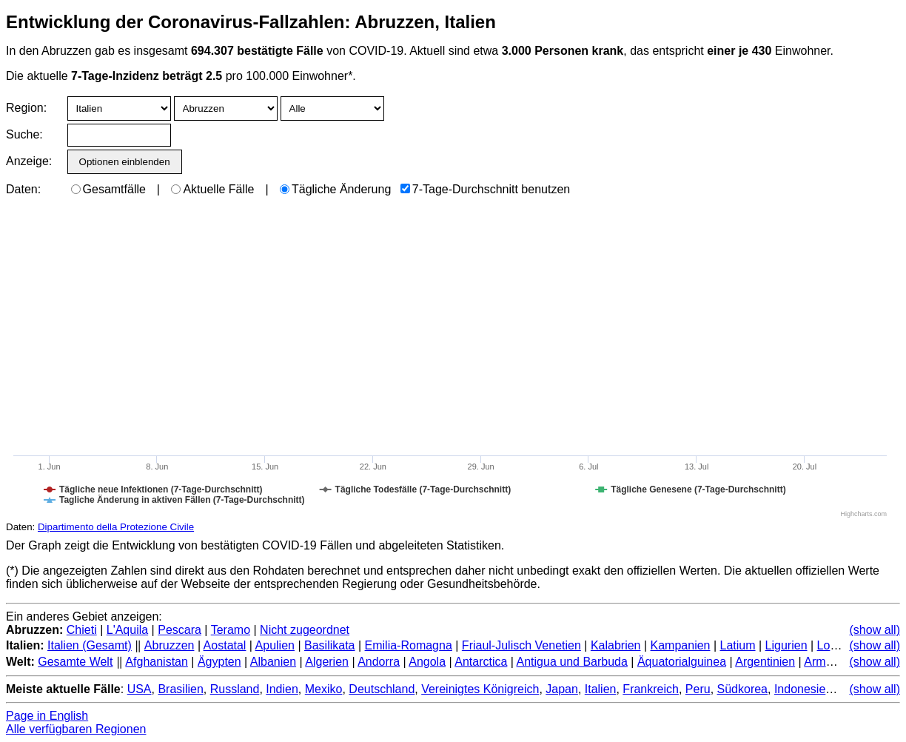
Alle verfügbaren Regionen (76, 729)
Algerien (327, 661)
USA (139, 689)
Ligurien (786, 645)
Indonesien (803, 689)
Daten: (23, 189)
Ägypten (219, 661)
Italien (601, 689)
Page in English (47, 715)
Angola (427, 661)
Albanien (273, 661)
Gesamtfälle (108, 189)
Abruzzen (169, 645)
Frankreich (651, 689)
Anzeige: (28, 161)
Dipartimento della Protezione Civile (116, 526)
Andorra (379, 661)
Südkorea (742, 689)
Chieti (82, 630)
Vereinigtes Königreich (480, 689)
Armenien (829, 661)
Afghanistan (156, 661)
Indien (282, 689)
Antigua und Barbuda (572, 661)
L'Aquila (127, 630)
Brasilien (180, 689)
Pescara (179, 630)
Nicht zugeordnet (304, 630)
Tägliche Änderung (335, 189)
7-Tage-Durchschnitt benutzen (485, 189)
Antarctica (480, 661)
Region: (26, 107)
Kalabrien (616, 645)
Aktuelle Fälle (212, 189)
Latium (738, 645)
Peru (698, 689)
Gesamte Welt (75, 661)
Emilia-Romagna (408, 645)
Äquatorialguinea (681, 661)
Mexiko (324, 689)
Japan (562, 689)
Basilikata (329, 645)
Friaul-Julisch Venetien (521, 645)
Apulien (275, 645)
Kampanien (681, 645)
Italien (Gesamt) (89, 645)
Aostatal (225, 645)
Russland (235, 689)
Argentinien (765, 661)
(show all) (875, 630)
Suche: (24, 134)
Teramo (230, 630)
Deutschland (382, 689)
